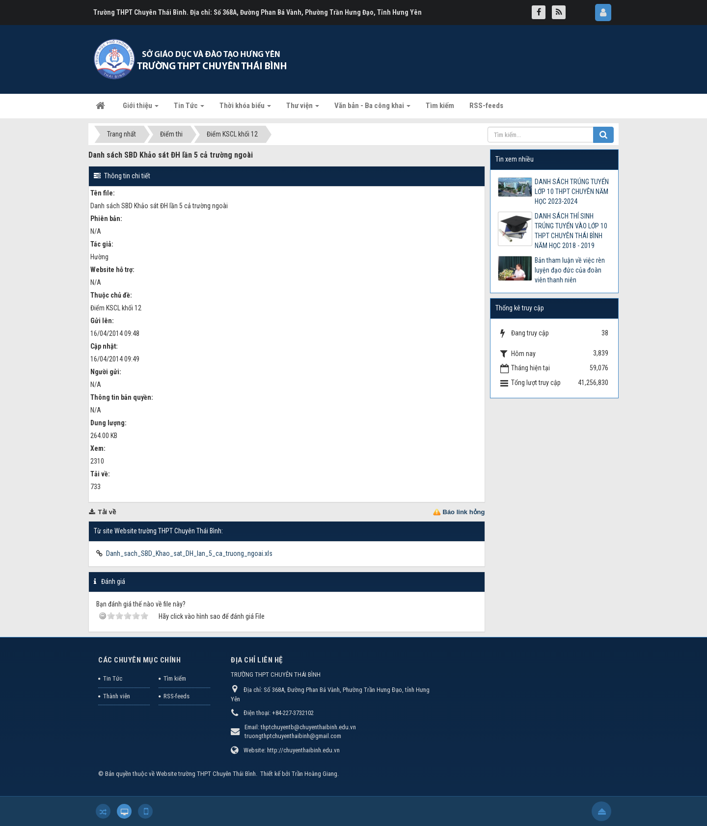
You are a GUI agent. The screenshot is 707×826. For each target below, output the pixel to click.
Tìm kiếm (174, 678)
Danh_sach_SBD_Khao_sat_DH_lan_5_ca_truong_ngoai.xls (189, 553)
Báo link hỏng (464, 512)
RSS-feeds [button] (486, 105)
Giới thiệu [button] (141, 108)
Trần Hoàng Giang (314, 773)
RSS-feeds (176, 696)
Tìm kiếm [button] (440, 105)
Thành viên (116, 696)
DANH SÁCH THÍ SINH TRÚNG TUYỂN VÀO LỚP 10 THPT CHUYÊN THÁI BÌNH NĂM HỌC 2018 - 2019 (571, 230)
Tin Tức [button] (189, 108)
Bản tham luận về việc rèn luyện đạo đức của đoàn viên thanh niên (570, 270)
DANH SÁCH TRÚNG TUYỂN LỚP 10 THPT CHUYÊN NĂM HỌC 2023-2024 (572, 191)
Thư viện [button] (302, 108)
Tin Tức (112, 678)
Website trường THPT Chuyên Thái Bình (206, 773)
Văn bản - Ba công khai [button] (372, 108)
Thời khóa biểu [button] (245, 108)
